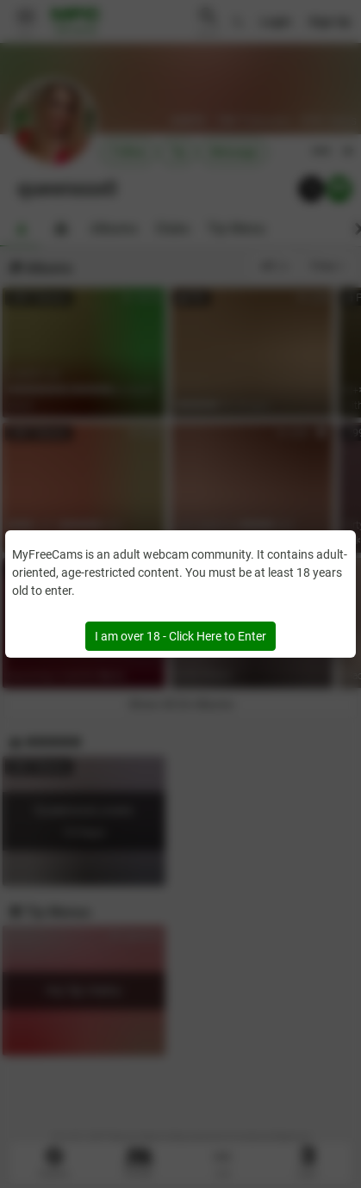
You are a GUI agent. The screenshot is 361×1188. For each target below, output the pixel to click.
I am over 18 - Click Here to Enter (180, 636)
